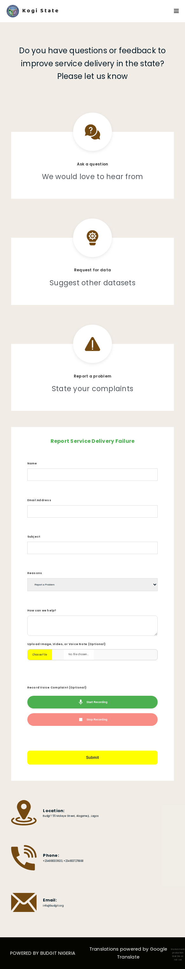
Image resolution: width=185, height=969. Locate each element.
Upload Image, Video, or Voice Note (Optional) (66, 644)
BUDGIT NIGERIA (58, 953)
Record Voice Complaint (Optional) (56, 687)
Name (32, 463)
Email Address (39, 500)
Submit (92, 757)
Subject (33, 537)
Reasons (34, 573)
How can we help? (42, 610)
